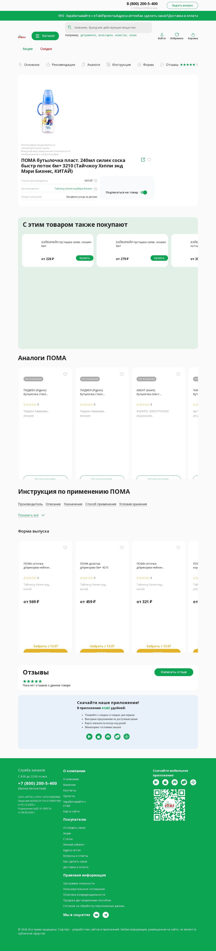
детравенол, (88, 35)
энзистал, (120, 35)
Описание (53, 504)
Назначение (73, 504)
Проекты (109, 16)
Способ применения (100, 504)
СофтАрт (64, 929)
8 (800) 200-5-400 (142, 3)
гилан (132, 35)
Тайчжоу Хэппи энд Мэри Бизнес (75, 188)
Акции (28, 49)
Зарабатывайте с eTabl (84, 16)
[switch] (143, 192)
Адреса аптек (127, 16)
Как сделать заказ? (153, 16)
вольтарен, (105, 35)
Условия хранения (133, 504)
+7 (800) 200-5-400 (37, 783)
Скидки (46, 49)
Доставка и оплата (183, 16)
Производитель (30, 504)
